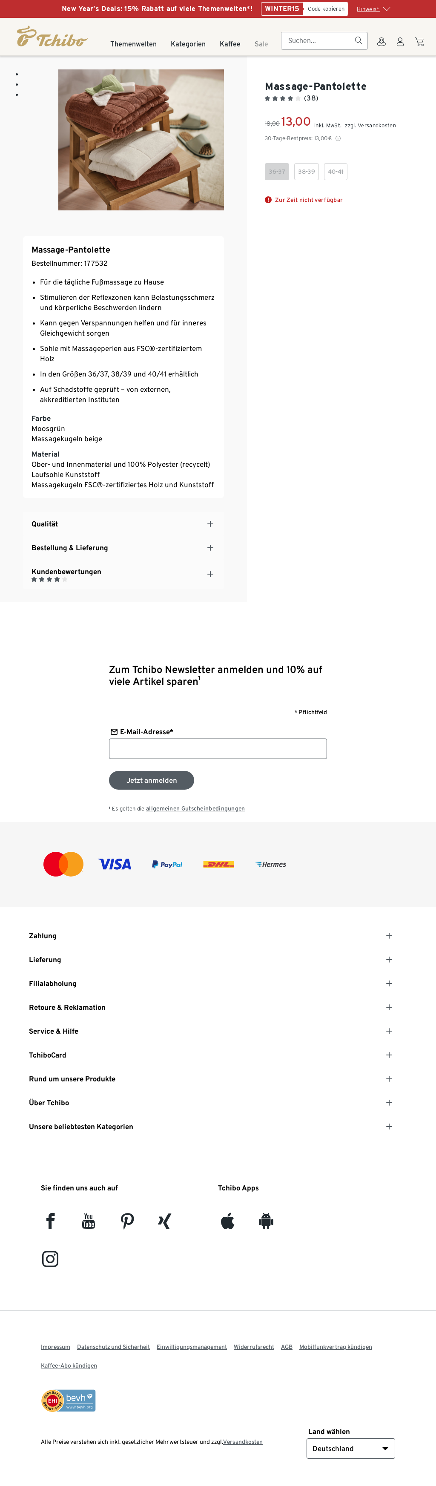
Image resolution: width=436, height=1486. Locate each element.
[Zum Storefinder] (381, 46)
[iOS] (227, 1224)
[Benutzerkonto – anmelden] (400, 46)
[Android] (265, 1224)
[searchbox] (317, 40)
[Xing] (165, 1224)
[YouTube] (88, 1224)
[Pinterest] (127, 1224)
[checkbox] (277, 171)
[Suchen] (358, 41)
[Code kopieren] (325, 9)
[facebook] (50, 1224)
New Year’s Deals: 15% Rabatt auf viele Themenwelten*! (157, 9)
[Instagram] (50, 1262)
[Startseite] (53, 36)
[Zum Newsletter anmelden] (151, 780)
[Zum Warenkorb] (420, 46)
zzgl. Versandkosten (370, 125)
